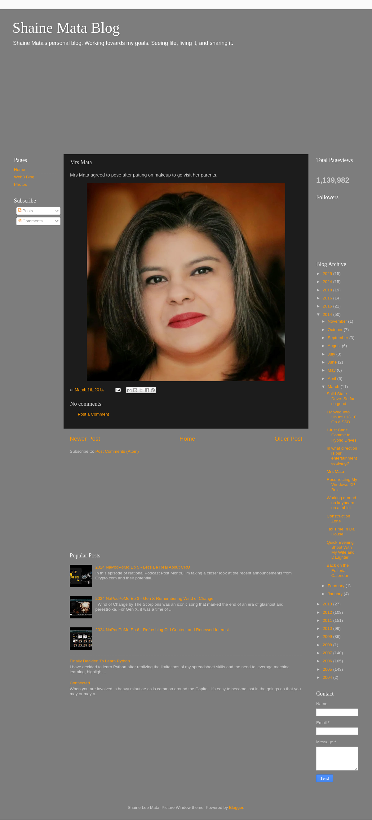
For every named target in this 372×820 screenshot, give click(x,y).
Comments (30, 221)
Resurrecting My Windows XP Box (342, 484)
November (338, 321)
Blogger (236, 807)
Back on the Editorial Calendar (338, 570)
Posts (25, 210)
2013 (328, 604)
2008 (328, 645)
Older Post (288, 438)
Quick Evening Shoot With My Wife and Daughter (341, 550)
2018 (328, 290)
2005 (328, 669)
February (337, 585)
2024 (328, 281)
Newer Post (85, 438)
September (338, 337)
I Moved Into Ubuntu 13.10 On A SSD (341, 417)
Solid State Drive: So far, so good (341, 398)
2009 (328, 636)
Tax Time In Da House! (341, 531)
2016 (328, 298)
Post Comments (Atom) (117, 451)
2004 (328, 677)
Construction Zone (338, 518)
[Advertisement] (94, 100)
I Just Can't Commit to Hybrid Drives (341, 435)
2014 (328, 314)
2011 (328, 620)
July (332, 354)
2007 (328, 653)
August (335, 345)
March (334, 386)
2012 (328, 612)
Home (187, 438)
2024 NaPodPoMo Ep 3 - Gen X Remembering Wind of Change (154, 598)
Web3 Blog (24, 177)
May (332, 370)
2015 (328, 306)
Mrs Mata (335, 471)
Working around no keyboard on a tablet (341, 502)
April (332, 378)
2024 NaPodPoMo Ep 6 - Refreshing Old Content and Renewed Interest (162, 629)
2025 (328, 273)
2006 (328, 661)
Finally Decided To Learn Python (100, 661)
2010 (328, 628)
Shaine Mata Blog (66, 28)
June (333, 362)
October (336, 329)
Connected (80, 683)
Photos (20, 184)
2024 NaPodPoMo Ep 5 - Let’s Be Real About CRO (142, 567)
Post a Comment (93, 414)
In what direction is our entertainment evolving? (342, 456)
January (336, 593)
